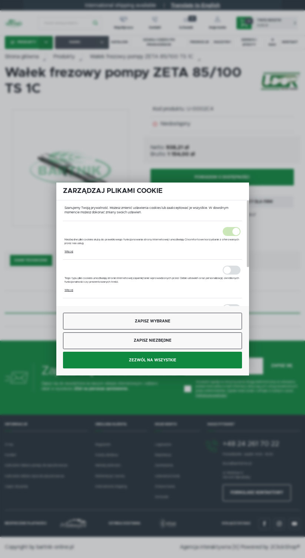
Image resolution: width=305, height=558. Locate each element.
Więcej (68, 251)
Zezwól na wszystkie (152, 360)
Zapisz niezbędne (153, 340)
